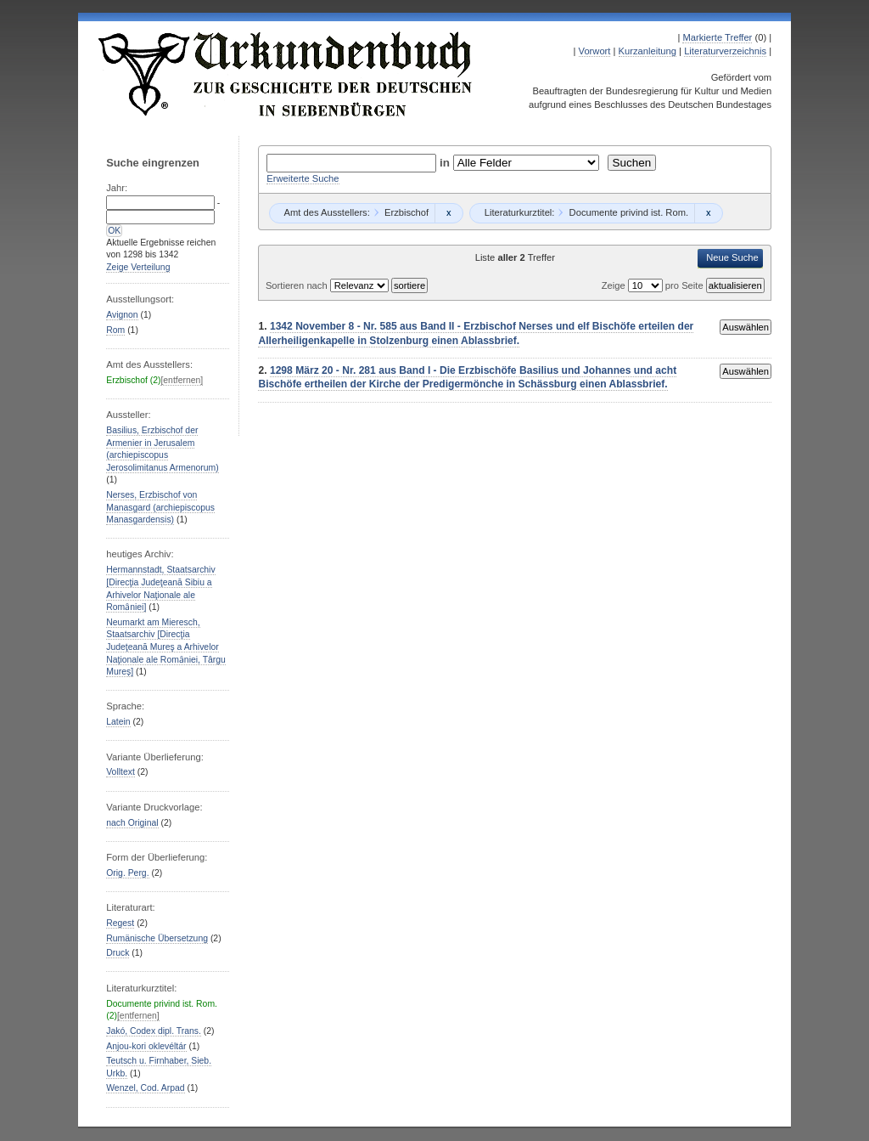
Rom (115, 330)
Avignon (121, 314)
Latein (118, 721)
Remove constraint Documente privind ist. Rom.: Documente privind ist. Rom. (708, 213)
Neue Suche (732, 257)
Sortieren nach (298, 285)
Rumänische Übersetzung (157, 938)
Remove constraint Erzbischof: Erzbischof (448, 213)
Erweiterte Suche (302, 178)
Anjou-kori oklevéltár (146, 1046)
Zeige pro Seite (654, 285)
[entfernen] (181, 380)
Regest (120, 923)
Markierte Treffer (717, 37)
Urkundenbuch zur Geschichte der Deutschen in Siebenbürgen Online (286, 73)
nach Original (132, 823)
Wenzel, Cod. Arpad (145, 1088)
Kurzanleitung (647, 51)
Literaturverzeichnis (725, 51)
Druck (117, 952)
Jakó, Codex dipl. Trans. (153, 1031)
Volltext (120, 772)
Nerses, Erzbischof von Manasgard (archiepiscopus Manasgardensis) (160, 507)
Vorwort (595, 51)
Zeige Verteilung (138, 267)
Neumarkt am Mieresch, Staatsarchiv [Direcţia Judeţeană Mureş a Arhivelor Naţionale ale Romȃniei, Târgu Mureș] (166, 647)
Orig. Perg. (127, 873)
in (446, 162)
